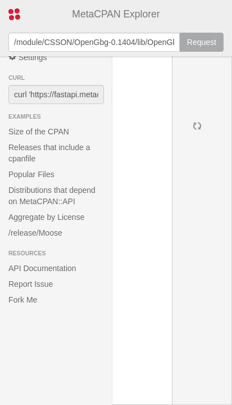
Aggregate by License (46, 217)
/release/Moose (35, 232)
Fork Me (22, 299)
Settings (27, 57)
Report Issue (30, 284)
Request (201, 42)
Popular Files (31, 174)
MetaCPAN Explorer (116, 14)
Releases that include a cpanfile (49, 153)
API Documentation (42, 268)
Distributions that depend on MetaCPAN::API (51, 196)
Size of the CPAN (38, 131)
